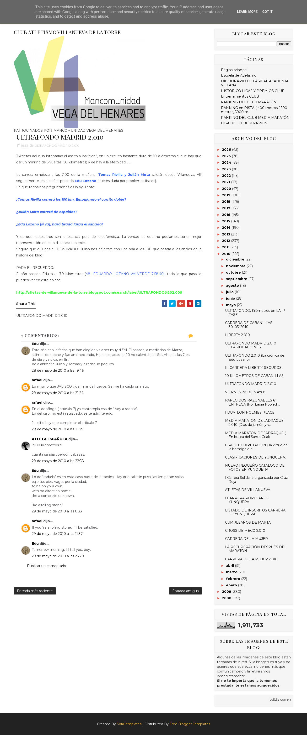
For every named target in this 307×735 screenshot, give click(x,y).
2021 (226, 182)
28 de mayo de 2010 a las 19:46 (58, 370)
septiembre (237, 279)
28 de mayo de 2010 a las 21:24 (57, 393)
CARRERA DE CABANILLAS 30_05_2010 (248, 325)
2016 (226, 215)
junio (231, 298)
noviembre (236, 266)
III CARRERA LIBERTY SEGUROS (253, 367)
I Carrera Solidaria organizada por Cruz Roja (256, 479)
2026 (227, 149)
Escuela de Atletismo (238, 75)
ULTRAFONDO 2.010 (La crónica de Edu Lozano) (254, 357)
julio (230, 292)
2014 (227, 227)
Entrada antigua (185, 591)
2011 (226, 247)
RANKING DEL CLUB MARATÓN (248, 102)
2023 (227, 169)
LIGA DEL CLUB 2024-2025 (244, 123)
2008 (227, 598)
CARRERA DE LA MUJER (246, 539)
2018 (226, 201)
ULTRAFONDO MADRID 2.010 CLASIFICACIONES (250, 345)
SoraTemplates (129, 724)
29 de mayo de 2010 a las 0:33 (57, 511)
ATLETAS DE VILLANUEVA (247, 490)
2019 (226, 195)
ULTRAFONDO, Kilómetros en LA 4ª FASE (255, 312)
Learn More (247, 12)
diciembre (235, 259)
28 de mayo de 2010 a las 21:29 (57, 429)
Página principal (234, 70)
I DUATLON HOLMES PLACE (250, 412)
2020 (227, 189)
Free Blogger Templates (190, 724)
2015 (226, 221)
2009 (227, 591)
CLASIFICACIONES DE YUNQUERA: (255, 457)
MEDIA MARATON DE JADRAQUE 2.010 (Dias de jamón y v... (254, 422)
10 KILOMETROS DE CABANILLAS (254, 376)
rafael (37, 380)
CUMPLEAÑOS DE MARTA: (248, 522)
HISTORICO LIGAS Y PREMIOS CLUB (253, 91)
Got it (267, 12)
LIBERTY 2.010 (237, 335)
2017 (226, 208)
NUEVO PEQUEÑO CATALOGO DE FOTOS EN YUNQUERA (255, 467)
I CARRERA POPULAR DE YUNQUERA (247, 500)
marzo (232, 572)
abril (230, 565)
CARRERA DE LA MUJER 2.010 (251, 559)
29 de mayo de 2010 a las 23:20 (58, 556)
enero (232, 585)
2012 (226, 241)
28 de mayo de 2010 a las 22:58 (58, 461)
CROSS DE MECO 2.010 (245, 530)
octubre (234, 272)
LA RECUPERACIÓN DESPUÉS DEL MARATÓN (255, 549)
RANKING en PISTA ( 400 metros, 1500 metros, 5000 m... (254, 110)
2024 (227, 162)
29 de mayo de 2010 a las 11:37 (57, 534)
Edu (35, 344)
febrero (233, 579)
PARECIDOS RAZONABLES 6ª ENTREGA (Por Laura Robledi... (252, 402)
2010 (226, 254)
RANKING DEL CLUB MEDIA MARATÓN (255, 117)
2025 (227, 156)
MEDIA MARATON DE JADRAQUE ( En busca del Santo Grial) (255, 435)
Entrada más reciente (35, 591)
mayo (231, 305)
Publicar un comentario (46, 566)
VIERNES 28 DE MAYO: (245, 392)
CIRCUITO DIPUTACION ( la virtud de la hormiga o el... (256, 447)
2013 (226, 234)
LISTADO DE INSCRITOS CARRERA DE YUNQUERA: (255, 512)
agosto (233, 285)
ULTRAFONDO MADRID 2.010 (57, 145)
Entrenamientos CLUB (240, 96)
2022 (227, 175)
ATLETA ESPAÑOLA (49, 439)
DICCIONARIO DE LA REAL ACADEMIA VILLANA (254, 83)
